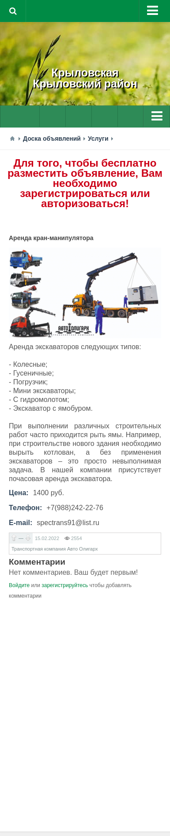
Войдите (19, 585)
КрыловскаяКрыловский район (85, 78)
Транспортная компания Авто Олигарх (54, 548)
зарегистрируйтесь (65, 585)
